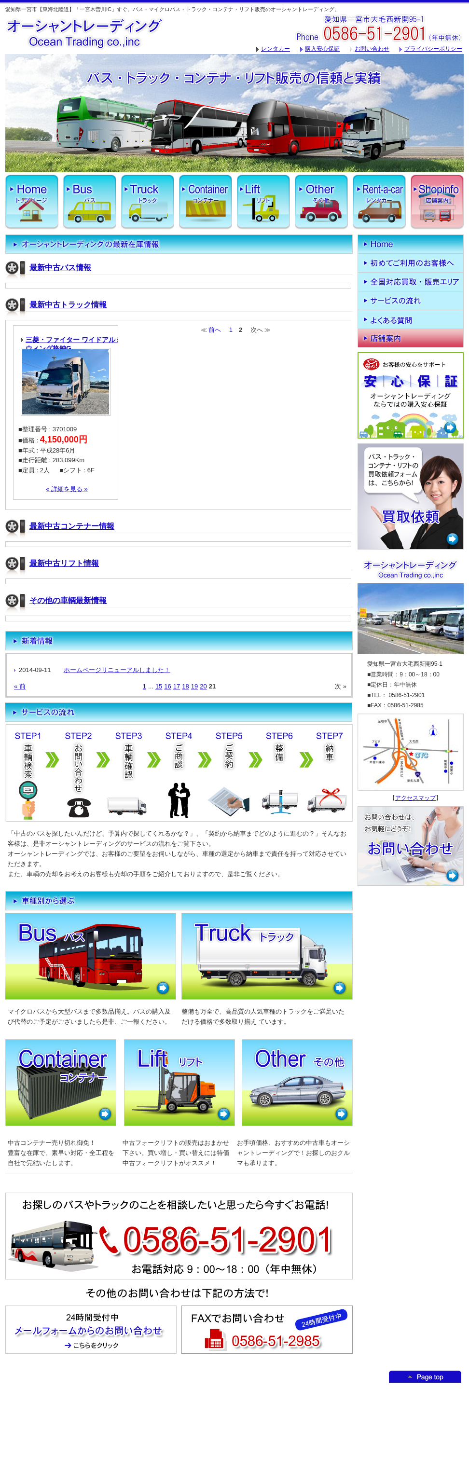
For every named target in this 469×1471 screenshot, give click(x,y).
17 (176, 686)
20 (203, 686)
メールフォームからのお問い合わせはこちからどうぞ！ (91, 1330)
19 (194, 686)
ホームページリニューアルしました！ (117, 670)
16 (167, 686)
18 (185, 686)
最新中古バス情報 (60, 267)
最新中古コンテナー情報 (71, 526)
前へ (214, 329)
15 (158, 686)
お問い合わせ (372, 48)
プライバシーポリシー (433, 48)
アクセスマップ (415, 798)
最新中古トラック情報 (68, 305)
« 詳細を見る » (67, 489)
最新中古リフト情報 (64, 563)
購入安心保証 (322, 48)
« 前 (20, 686)
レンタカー (275, 48)
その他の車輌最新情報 (68, 600)
